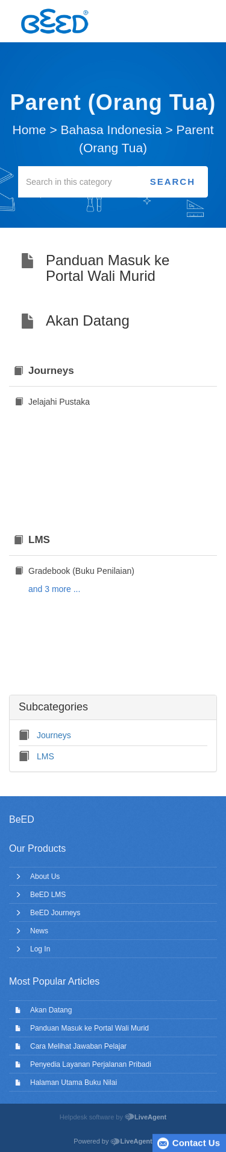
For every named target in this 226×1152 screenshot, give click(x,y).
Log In (40, 949)
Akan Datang (51, 1010)
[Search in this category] (78, 182)
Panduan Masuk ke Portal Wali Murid (89, 1028)
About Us (45, 876)
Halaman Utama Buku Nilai (73, 1082)
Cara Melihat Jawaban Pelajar (78, 1046)
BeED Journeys (55, 913)
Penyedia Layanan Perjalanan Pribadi (90, 1064)
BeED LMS (48, 894)
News (39, 931)
